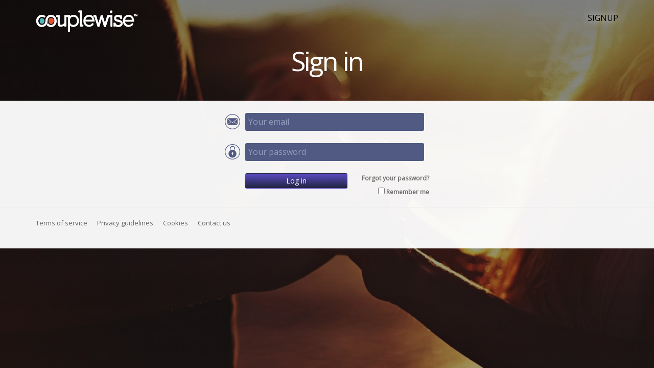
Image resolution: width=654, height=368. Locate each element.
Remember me (407, 192)
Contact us (214, 222)
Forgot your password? (395, 178)
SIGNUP (603, 18)
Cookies (175, 222)
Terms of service (61, 222)
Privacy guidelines (125, 222)
